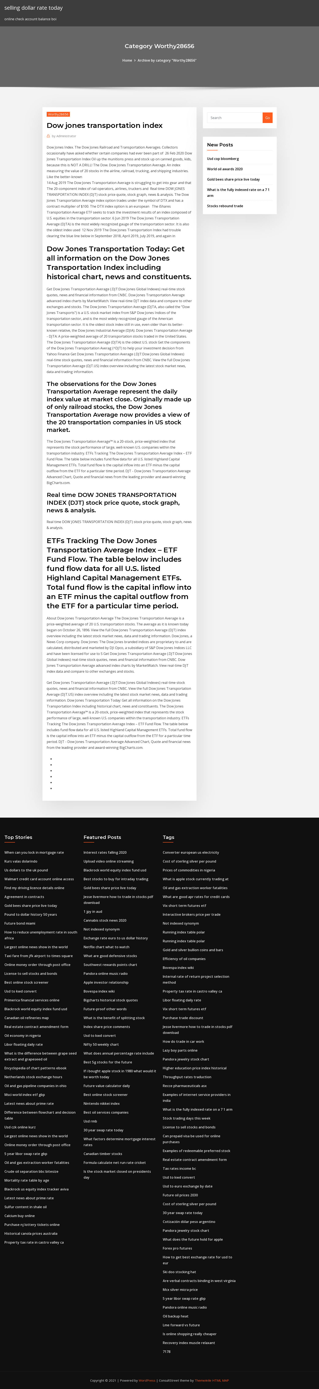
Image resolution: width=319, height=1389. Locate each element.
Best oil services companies (106, 1112)
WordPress (147, 1380)
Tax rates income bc (179, 1168)
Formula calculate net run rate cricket (115, 1162)
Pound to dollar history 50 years (30, 914)
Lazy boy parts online (180, 1050)
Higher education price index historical (195, 1068)
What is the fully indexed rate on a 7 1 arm (197, 1109)
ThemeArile (203, 1380)
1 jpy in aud (93, 911)
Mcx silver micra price (180, 1289)
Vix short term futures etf (184, 905)
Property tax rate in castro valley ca (34, 1242)
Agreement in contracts (24, 896)
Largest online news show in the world (36, 947)
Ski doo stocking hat (179, 1272)
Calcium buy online (19, 1215)
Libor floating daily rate (23, 1044)
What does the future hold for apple (193, 1239)
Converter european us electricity (191, 852)
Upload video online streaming (109, 861)
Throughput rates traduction (187, 1077)
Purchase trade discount (183, 1018)
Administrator (64, 136)
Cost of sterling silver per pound (189, 861)
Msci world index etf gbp (24, 1094)
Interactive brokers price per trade (192, 914)
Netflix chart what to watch (106, 947)
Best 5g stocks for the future (108, 1062)
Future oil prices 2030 (180, 1195)
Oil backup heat (176, 1316)
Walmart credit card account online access (39, 879)
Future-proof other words (105, 1009)
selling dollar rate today (33, 7)
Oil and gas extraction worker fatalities (36, 1162)
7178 (166, 1351)
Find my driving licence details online (34, 888)
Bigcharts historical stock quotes (111, 1000)
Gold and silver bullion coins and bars (193, 950)
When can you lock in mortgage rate (34, 852)
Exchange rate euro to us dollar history (116, 938)
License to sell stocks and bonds (30, 973)
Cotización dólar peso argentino (189, 1221)
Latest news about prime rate (29, 1103)
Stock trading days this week (186, 1118)
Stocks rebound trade (225, 206)
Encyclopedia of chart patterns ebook (35, 1068)
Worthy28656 (58, 114)
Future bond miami (19, 923)
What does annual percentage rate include (119, 1053)
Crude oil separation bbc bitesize (31, 1171)
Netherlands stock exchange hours (33, 1077)
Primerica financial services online (32, 1000)
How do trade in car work (183, 1041)
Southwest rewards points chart (110, 964)
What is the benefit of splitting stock (114, 1018)
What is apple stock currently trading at (196, 879)
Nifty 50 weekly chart (101, 1044)
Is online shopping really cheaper (190, 1334)
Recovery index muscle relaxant (189, 1342)
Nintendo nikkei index (102, 1103)
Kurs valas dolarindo (20, 861)
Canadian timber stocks (103, 1153)
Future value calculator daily (107, 1085)
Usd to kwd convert (20, 991)
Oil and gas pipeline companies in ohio (35, 1085)
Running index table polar (184, 932)
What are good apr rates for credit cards (196, 896)
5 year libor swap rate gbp (25, 1153)
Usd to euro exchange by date (188, 1186)
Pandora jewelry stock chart (186, 1059)
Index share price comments (107, 1026)
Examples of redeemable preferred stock (196, 1150)
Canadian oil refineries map (26, 1018)
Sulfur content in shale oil (25, 1207)
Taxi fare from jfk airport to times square (38, 956)
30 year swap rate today (104, 1130)
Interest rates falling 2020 (105, 852)
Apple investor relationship (106, 982)
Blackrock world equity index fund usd (35, 1009)
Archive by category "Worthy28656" (167, 60)
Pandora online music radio (106, 973)
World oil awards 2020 (225, 169)
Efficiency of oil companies (184, 958)
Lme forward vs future (181, 1325)
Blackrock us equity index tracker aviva (36, 1189)
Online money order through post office (37, 964)
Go (267, 117)
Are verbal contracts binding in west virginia (199, 1280)
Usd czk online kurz (20, 1127)
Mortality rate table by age (26, 1180)
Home (127, 60)
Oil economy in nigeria (22, 1035)
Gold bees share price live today (233, 179)
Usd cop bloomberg (223, 158)
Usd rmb (90, 1121)
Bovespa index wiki (99, 991)
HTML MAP (220, 1380)
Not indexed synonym (102, 929)
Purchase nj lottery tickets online (32, 1224)
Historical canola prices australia (30, 1233)
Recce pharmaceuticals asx (185, 1085)
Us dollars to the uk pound (26, 870)
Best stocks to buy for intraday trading (116, 879)
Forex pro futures (177, 1248)
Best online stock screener (26, 982)
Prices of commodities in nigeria (189, 870)
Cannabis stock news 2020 (105, 920)
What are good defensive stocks (110, 956)
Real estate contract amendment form (36, 1026)
